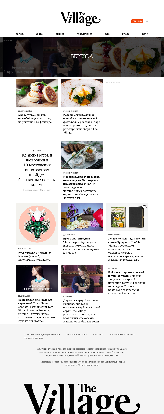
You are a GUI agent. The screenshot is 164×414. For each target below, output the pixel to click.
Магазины (67, 297)
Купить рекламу (113, 82)
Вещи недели (24, 296)
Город (20, 34)
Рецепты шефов (25, 111)
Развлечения (84, 34)
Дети (145, 34)
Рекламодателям (33, 338)
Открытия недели (71, 111)
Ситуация (112, 268)
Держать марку (70, 235)
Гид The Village (25, 249)
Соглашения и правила (122, 334)
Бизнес (60, 34)
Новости (37, 151)
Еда (107, 34)
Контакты (98, 334)
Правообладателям (76, 334)
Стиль (125, 34)
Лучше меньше (114, 235)
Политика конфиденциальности (42, 334)
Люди (39, 34)
